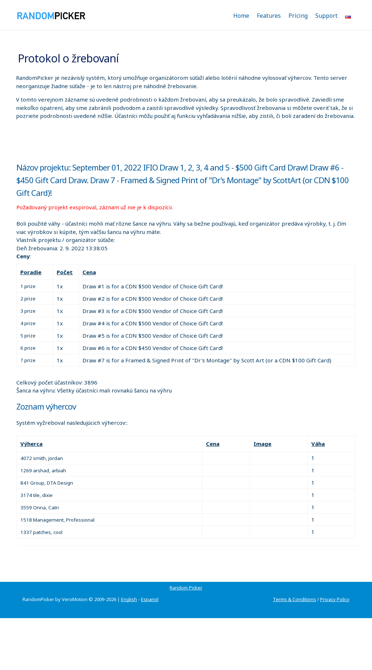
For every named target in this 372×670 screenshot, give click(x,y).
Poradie (30, 272)
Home (241, 16)
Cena (89, 272)
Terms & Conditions (294, 599)
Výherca (31, 443)
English (129, 599)
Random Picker (186, 587)
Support (326, 16)
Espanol (149, 599)
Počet (65, 272)
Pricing (298, 16)
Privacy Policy (334, 599)
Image (262, 443)
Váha (318, 443)
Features (269, 16)
